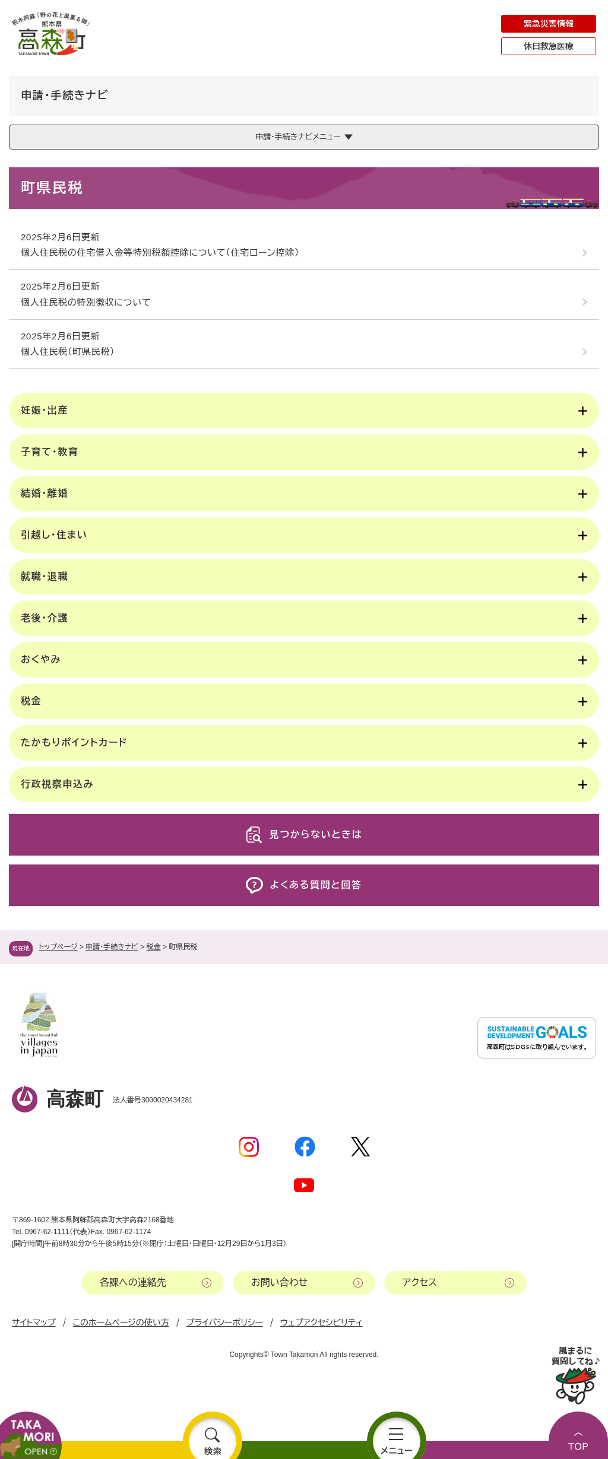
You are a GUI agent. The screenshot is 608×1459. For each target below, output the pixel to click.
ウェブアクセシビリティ (321, 1322)
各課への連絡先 (133, 1282)
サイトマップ (34, 1322)
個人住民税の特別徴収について (86, 302)
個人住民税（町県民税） (68, 352)
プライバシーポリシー (224, 1322)
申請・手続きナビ (112, 947)
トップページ (58, 947)
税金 (154, 947)
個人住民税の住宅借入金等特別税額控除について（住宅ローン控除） (160, 252)
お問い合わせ (279, 1282)
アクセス (420, 1282)
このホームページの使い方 (121, 1322)
